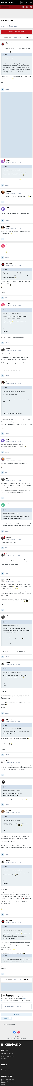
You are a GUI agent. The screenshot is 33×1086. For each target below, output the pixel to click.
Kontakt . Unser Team (7, 1055)
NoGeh (8, 579)
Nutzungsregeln (5, 1069)
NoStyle (8, 810)
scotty (8, 663)
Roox (7, 781)
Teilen (16, 1014)
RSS (3, 1084)
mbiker (8, 226)
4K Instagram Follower (8, 1081)
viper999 (9, 761)
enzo (7, 381)
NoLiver (8, 537)
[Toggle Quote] (3, 54)
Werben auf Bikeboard (7, 1056)
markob (8, 191)
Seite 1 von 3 (17, 37)
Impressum (4, 1058)
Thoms (8, 245)
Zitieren (7, 89)
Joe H (8, 504)
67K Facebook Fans (7, 1079)
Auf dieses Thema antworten (16, 31)
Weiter (26, 37)
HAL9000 (6, 25)
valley (8, 348)
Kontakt (16, 1036)
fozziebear (9, 458)
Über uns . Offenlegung (7, 1053)
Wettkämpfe (13, 26)
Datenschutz (4, 1068)
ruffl (7, 208)
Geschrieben (13, 45)
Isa (7, 554)
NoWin (8, 160)
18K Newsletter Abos (8, 1082)
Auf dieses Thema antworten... (13, 1006)
